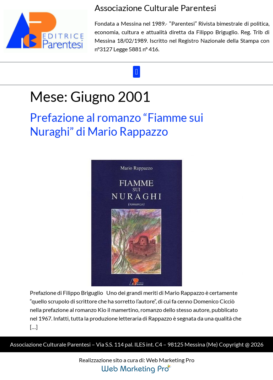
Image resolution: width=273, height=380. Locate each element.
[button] (136, 72)
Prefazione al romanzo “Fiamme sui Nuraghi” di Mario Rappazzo (116, 124)
